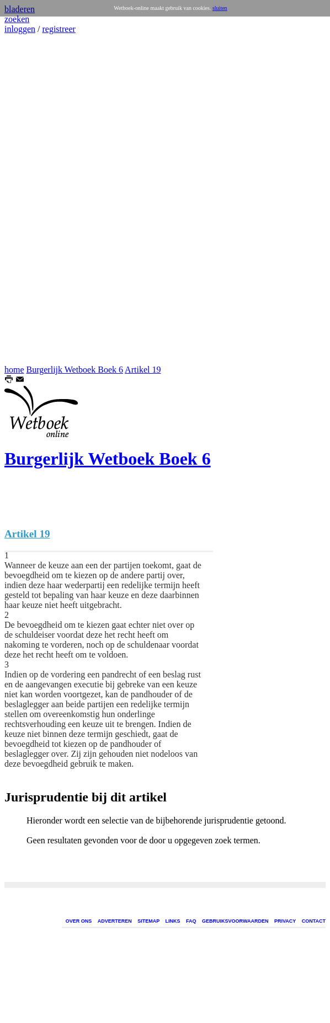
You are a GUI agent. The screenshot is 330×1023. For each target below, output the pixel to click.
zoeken (16, 19)
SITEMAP (148, 921)
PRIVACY (285, 921)
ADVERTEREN (115, 921)
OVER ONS (79, 921)
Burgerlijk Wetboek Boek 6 (74, 369)
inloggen (19, 29)
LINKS (173, 921)
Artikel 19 (143, 369)
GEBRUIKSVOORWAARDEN (235, 921)
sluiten (219, 8)
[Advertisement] (37, 199)
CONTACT (314, 921)
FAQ (191, 921)
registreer (58, 29)
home (14, 369)
